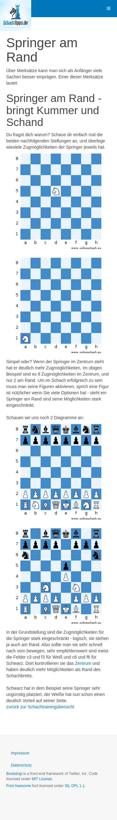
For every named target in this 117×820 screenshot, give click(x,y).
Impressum (20, 753)
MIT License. (42, 779)
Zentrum (83, 663)
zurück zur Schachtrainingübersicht (40, 706)
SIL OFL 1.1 (75, 786)
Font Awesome (18, 786)
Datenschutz (21, 765)
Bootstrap (14, 773)
